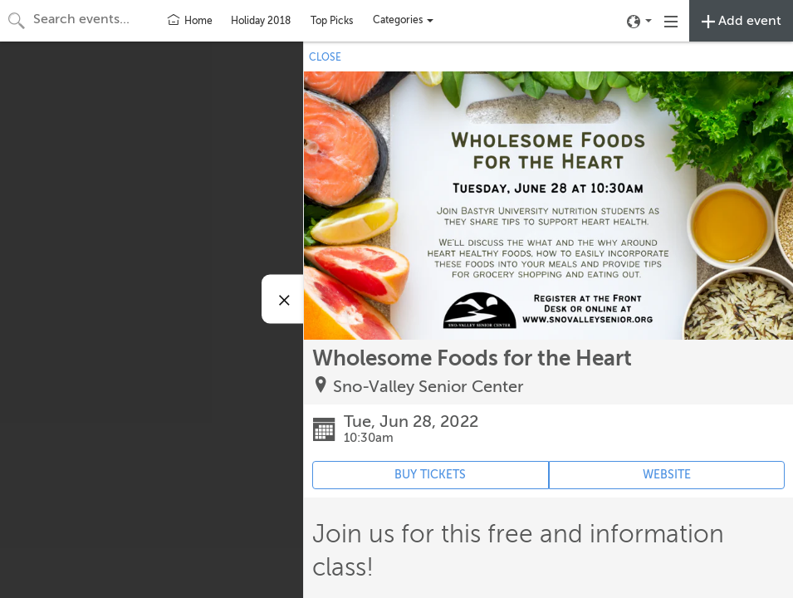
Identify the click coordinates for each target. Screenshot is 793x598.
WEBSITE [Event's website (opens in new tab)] (667, 474)
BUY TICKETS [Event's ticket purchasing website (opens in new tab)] (430, 474)
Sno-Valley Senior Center (428, 386)
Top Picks (332, 21)
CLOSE (325, 57)
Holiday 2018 (261, 21)
